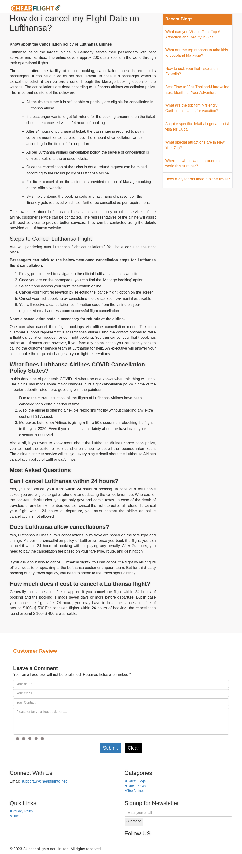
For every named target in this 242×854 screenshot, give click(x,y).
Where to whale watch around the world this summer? (193, 163)
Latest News (135, 786)
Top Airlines (134, 791)
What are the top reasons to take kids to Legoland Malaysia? (196, 52)
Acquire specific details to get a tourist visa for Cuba (197, 126)
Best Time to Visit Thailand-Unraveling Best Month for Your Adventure (197, 89)
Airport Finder (146, 8)
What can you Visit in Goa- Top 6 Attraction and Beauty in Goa (192, 34)
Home (95, 8)
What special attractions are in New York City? (195, 145)
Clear (133, 748)
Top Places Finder (184, 8)
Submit (110, 748)
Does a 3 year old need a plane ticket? (197, 179)
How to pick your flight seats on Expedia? (191, 71)
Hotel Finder (220, 8)
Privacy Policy (21, 811)
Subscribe (133, 821)
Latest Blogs (135, 781)
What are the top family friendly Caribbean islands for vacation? (191, 108)
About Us (117, 8)
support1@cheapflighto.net (44, 781)
